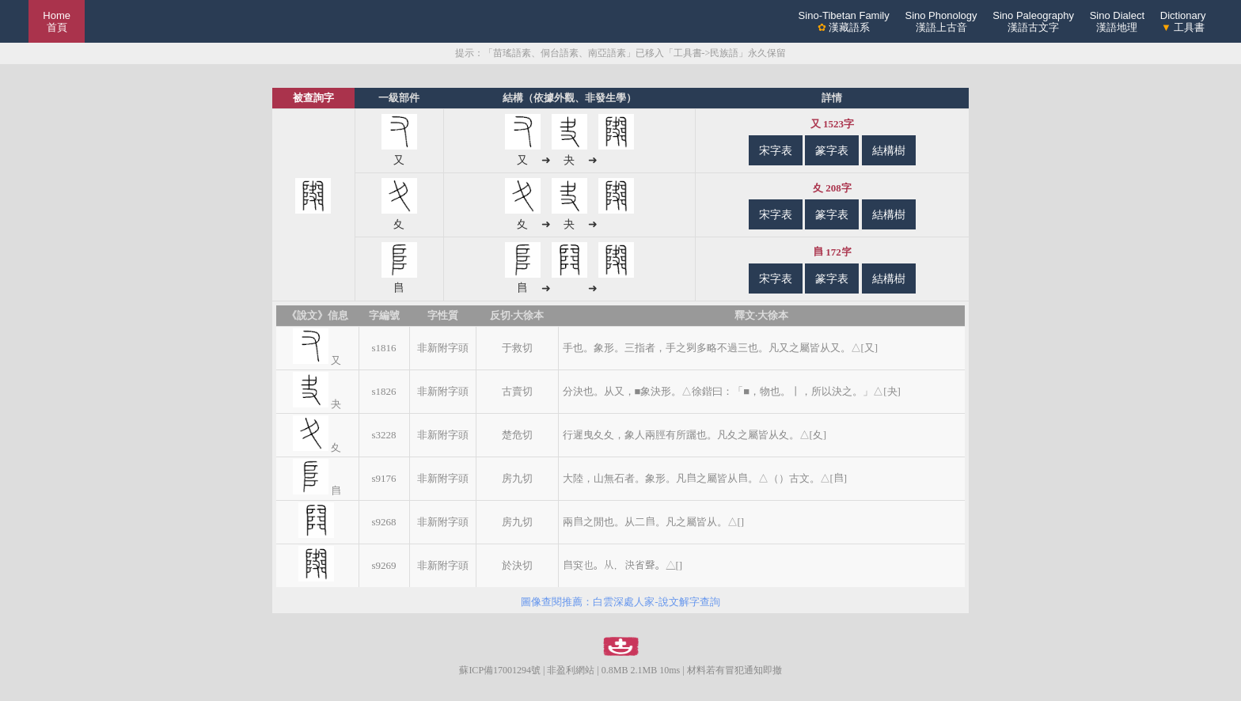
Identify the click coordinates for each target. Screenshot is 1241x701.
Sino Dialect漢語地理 (1117, 21)
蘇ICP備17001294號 (500, 670)
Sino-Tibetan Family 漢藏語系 (844, 21)
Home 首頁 (56, 21)
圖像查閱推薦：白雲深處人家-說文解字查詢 (620, 602)
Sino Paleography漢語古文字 (1033, 21)
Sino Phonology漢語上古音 (941, 21)
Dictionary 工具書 (1183, 21)
